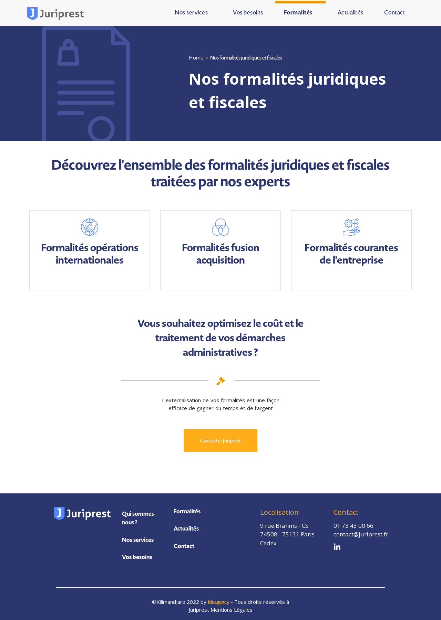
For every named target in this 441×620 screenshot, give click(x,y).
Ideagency (219, 598)
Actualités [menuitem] (350, 12)
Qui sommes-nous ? (139, 514)
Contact (184, 545)
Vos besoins (137, 553)
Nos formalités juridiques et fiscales (247, 56)
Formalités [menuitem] (298, 12)
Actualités (186, 527)
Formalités (187, 510)
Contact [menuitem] (395, 12)
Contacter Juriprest (220, 439)
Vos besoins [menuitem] (248, 12)
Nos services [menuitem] (191, 12)
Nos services (138, 536)
